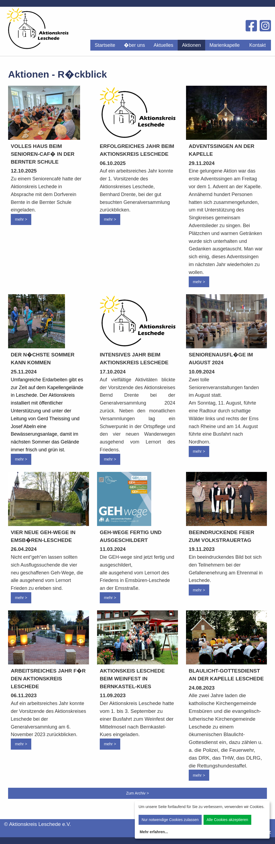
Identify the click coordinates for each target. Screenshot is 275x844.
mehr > (21, 219)
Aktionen (191, 45)
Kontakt (257, 45)
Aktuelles (163, 45)
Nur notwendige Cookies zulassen (170, 819)
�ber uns (134, 45)
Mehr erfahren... (154, 832)
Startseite (105, 45)
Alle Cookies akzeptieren (227, 819)
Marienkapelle (224, 45)
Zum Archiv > (137, 793)
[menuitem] (104, 45)
